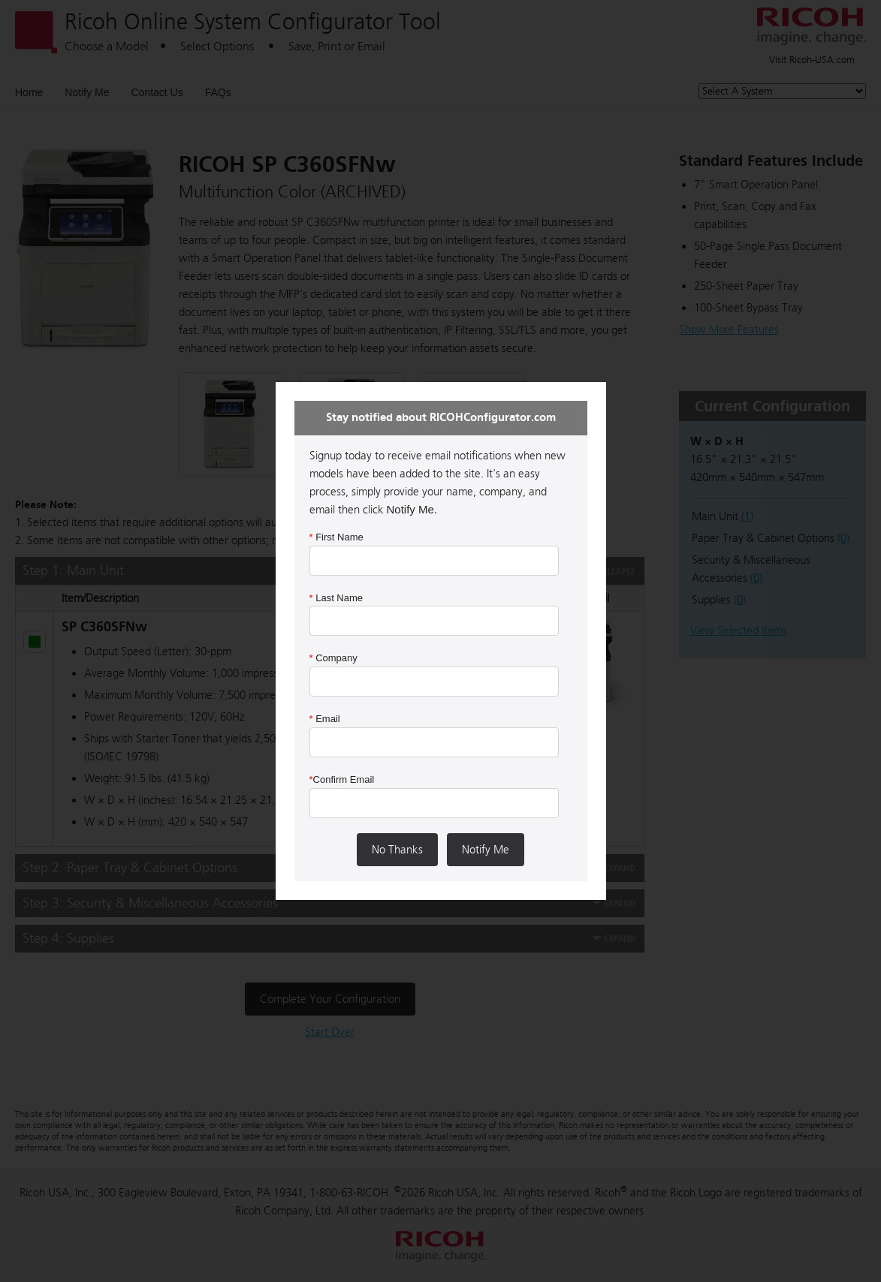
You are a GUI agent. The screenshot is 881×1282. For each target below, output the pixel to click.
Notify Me (485, 849)
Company (333, 658)
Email (324, 718)
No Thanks (397, 849)
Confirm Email (342, 779)
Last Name (336, 597)
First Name (336, 537)
